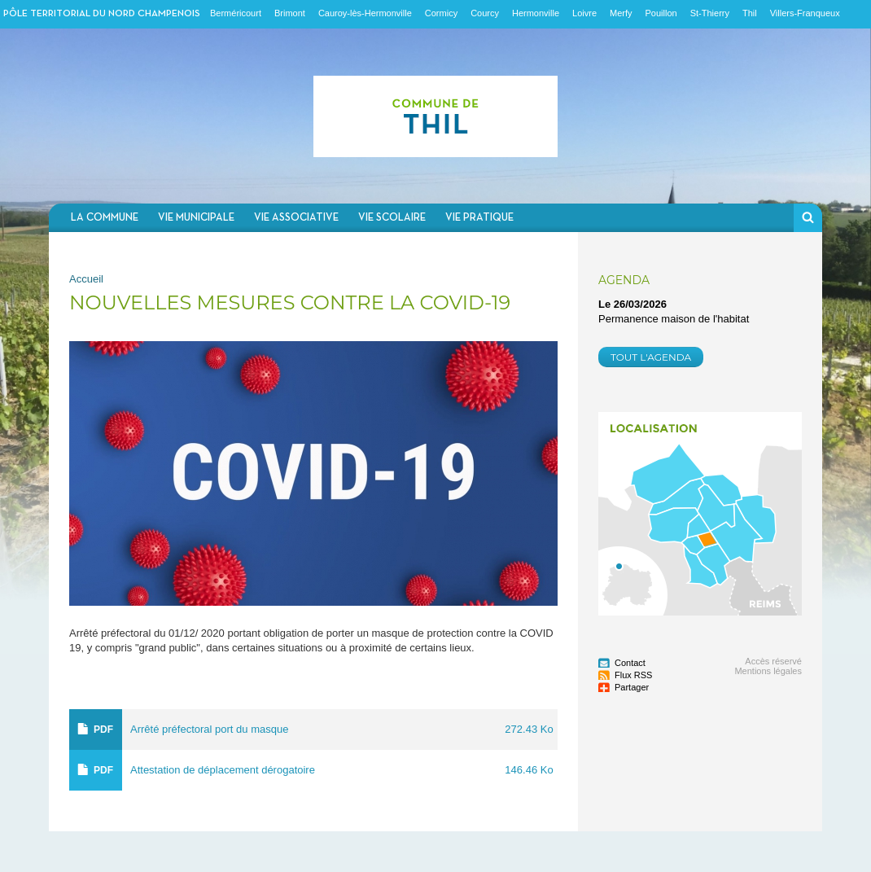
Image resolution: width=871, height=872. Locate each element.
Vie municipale (196, 218)
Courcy (485, 13)
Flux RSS (633, 675)
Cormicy (441, 13)
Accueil (86, 279)
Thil (749, 13)
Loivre (584, 13)
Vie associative (296, 218)
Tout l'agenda (651, 357)
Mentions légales (768, 671)
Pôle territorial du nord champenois (101, 14)
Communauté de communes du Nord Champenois (435, 116)
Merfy (621, 13)
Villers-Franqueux (805, 13)
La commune (104, 218)
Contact (630, 663)
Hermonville (535, 13)
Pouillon (661, 13)
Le (632, 304)
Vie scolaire (392, 218)
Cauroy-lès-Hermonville (365, 13)
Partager (632, 687)
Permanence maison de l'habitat (673, 319)
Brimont (289, 13)
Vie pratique (479, 218)
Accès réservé (773, 661)
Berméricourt (235, 13)
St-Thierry (709, 13)
